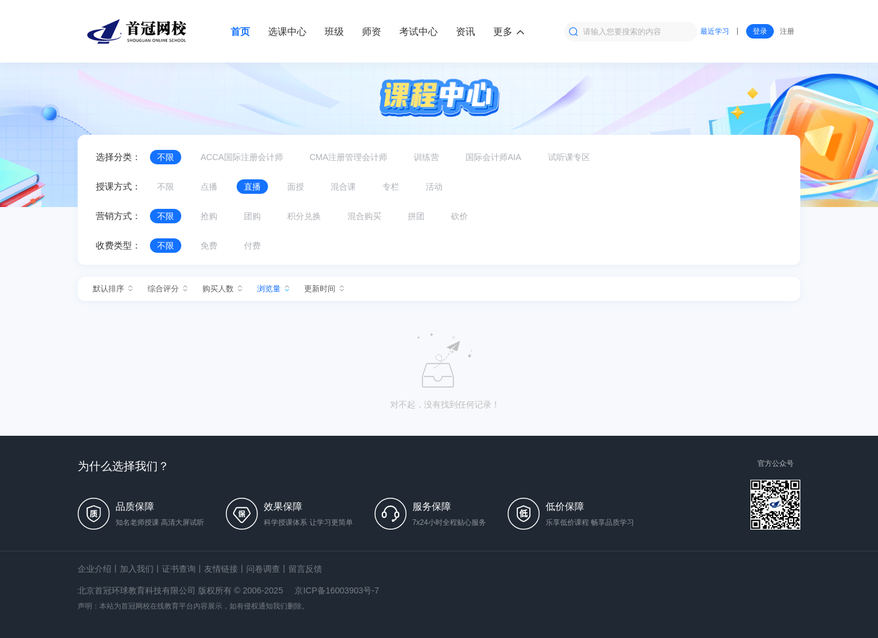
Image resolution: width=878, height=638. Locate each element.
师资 (371, 31)
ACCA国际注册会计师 (242, 157)
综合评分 (167, 288)
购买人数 (222, 288)
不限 (165, 157)
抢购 (209, 216)
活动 (434, 186)
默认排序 (112, 288)
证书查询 (179, 569)
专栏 (390, 186)
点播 (209, 186)
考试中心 (418, 31)
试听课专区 (569, 157)
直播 (252, 186)
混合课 (343, 186)
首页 (240, 31)
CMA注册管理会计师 (348, 157)
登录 (760, 31)
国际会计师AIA (493, 157)
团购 (252, 216)
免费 (209, 245)
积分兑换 (304, 216)
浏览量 (273, 288)
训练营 (426, 157)
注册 (787, 31)
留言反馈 (305, 569)
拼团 (416, 216)
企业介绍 (94, 569)
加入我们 (137, 569)
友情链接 (221, 569)
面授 (295, 186)
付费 (252, 245)
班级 (334, 31)
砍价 (459, 216)
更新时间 (324, 288)
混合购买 (364, 216)
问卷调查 (263, 569)
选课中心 (287, 31)
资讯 (465, 31)
